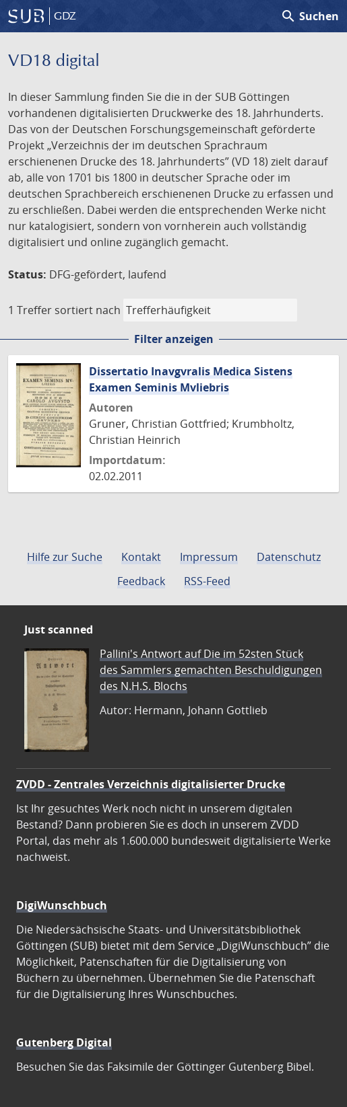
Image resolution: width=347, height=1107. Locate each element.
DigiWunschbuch (61, 905)
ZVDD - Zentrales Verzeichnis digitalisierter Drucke (150, 784)
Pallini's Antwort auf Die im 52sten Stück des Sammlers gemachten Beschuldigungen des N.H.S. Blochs (211, 669)
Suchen (309, 16)
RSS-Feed (207, 581)
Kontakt (141, 556)
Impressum (209, 556)
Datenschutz (289, 556)
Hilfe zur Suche (64, 556)
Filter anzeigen (174, 339)
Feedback (141, 581)
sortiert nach (88, 310)
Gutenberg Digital (64, 1042)
